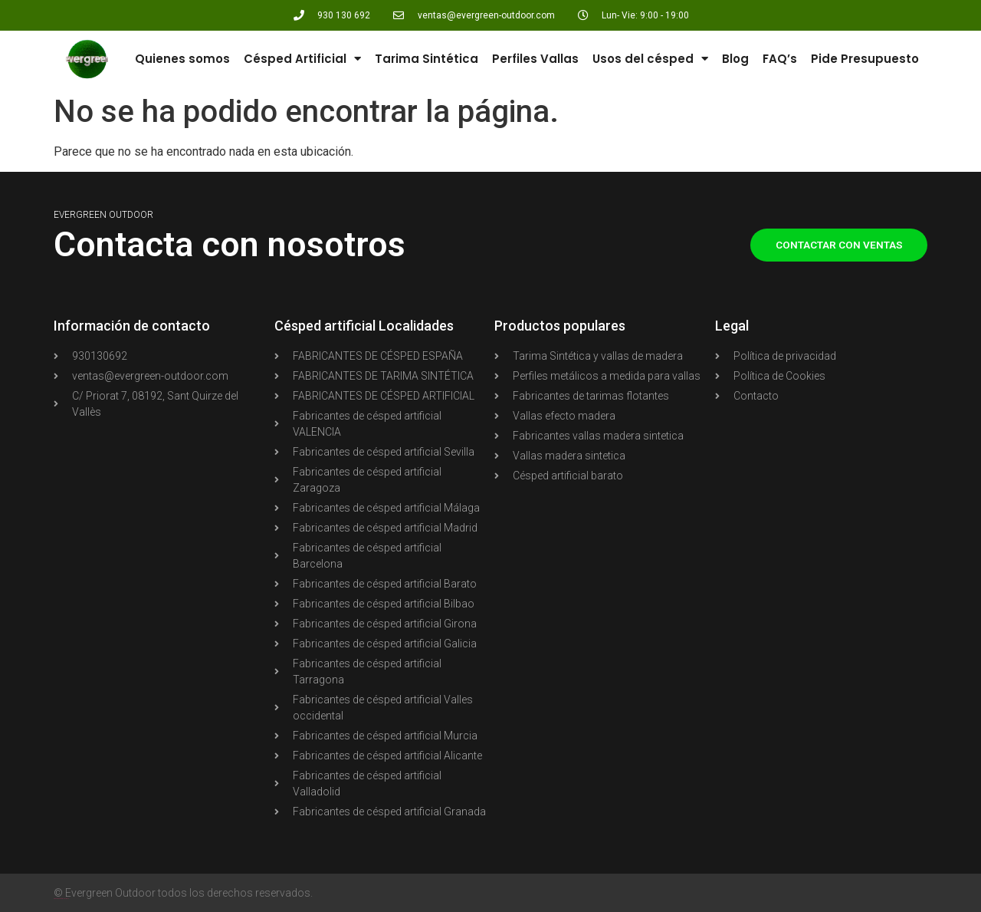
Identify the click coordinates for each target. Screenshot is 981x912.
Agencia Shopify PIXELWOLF (61, 898)
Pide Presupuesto (865, 59)
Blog (735, 59)
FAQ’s (780, 59)
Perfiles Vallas (535, 59)
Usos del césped (650, 58)
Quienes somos (182, 59)
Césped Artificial (302, 58)
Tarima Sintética (426, 59)
